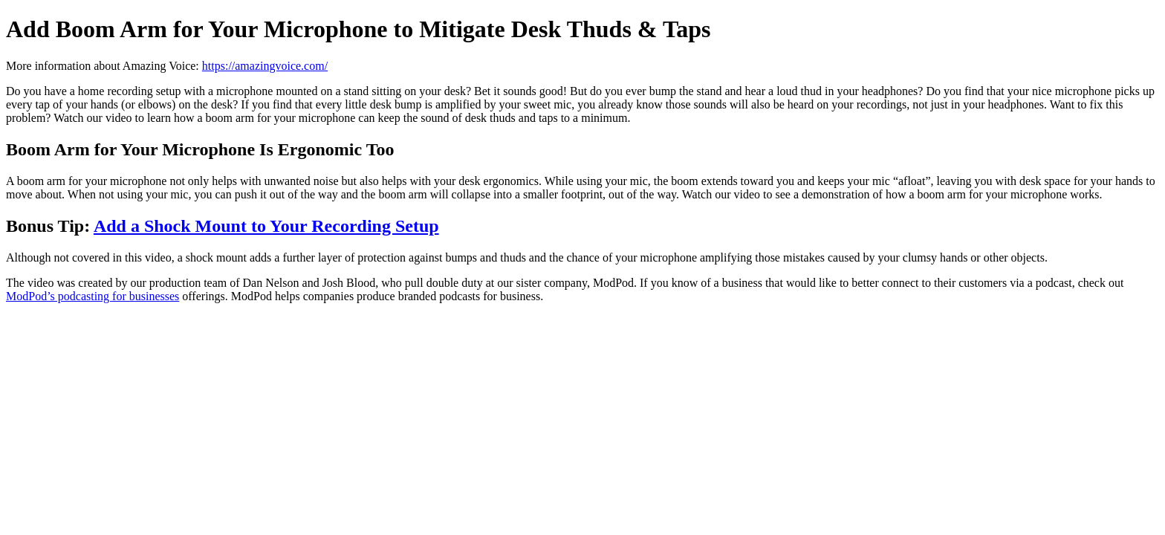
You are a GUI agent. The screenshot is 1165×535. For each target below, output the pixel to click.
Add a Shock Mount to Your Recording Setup (266, 226)
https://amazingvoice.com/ (265, 65)
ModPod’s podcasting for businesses (92, 296)
